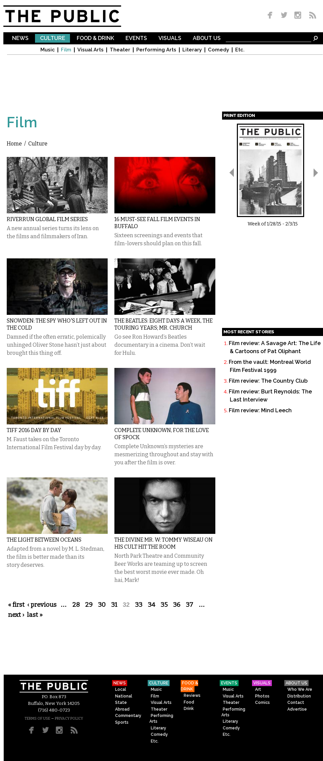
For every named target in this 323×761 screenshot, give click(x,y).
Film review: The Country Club (268, 381)
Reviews (192, 695)
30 (102, 604)
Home (14, 143)
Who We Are (299, 689)
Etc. (240, 49)
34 (151, 604)
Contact (295, 702)
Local (120, 689)
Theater (120, 49)
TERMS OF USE (37, 718)
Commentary (128, 715)
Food (189, 702)
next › (16, 615)
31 (114, 604)
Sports (122, 722)
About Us (207, 38)
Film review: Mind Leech (260, 410)
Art (258, 689)
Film (66, 49)
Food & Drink (95, 38)
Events (136, 38)
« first (16, 604)
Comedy (218, 49)
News (20, 38)
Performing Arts (156, 49)
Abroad (122, 709)
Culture (52, 38)
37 (189, 604)
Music (47, 49)
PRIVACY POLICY (69, 718)
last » (35, 615)
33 (138, 604)
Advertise (297, 709)
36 (176, 604)
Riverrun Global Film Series (47, 219)
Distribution (299, 696)
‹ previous (42, 604)
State (121, 702)
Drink (189, 708)
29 (89, 604)
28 (76, 604)
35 (164, 604)
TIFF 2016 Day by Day (34, 430)
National (123, 696)
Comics (262, 702)
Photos (262, 696)
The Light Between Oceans (44, 540)
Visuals (169, 38)
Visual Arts (90, 49)
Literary (192, 49)
